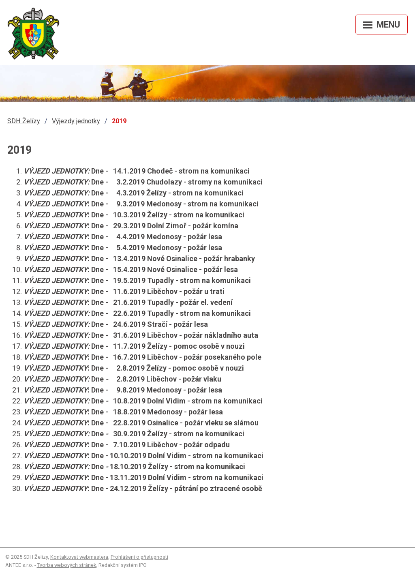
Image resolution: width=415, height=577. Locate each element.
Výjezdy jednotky (76, 121)
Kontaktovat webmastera (79, 557)
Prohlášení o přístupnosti (139, 557)
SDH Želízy (23, 121)
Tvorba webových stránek (66, 565)
